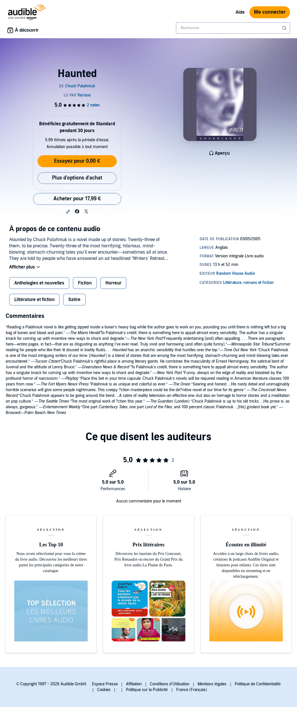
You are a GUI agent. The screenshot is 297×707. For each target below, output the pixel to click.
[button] (68, 211)
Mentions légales (212, 684)
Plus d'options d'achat (77, 178)
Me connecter (270, 12)
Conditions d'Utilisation (169, 684)
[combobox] (233, 28)
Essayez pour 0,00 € (77, 161)
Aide (240, 12)
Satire (74, 299)
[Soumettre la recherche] (285, 28)
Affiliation (134, 684)
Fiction (85, 283)
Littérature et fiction (34, 299)
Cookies (104, 689)
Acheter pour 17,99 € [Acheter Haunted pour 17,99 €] (77, 199)
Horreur (113, 283)
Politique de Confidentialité (258, 684)
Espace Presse (105, 684)
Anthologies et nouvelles (39, 283)
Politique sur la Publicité (147, 689)
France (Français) (191, 689)
